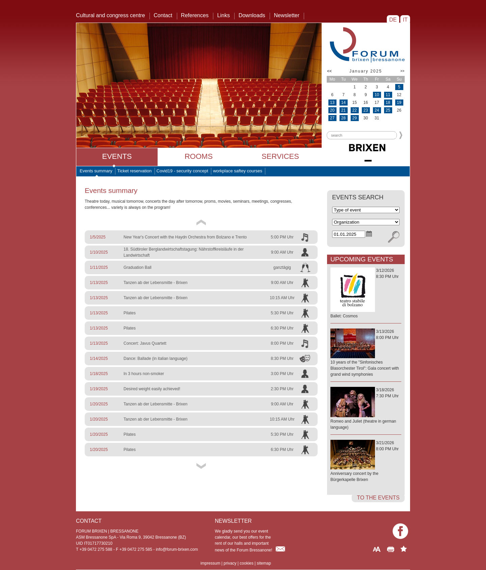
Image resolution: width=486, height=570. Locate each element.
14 (343, 102)
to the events (378, 498)
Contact (163, 15)
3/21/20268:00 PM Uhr (365, 461)
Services (280, 156)
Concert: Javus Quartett (145, 343)
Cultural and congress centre (110, 15)
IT (405, 20)
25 (388, 110)
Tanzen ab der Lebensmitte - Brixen (155, 282)
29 (354, 118)
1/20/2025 (99, 404)
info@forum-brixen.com (177, 549)
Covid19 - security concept (182, 170)
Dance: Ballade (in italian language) (155, 358)
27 (332, 118)
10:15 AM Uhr (282, 297)
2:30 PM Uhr (282, 389)
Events (117, 156)
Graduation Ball (138, 267)
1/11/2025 (99, 267)
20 (332, 110)
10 (377, 94)
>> (402, 71)
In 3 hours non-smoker (144, 373)
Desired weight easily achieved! (152, 389)
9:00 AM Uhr (282, 252)
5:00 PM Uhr (282, 237)
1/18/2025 (99, 373)
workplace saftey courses (237, 170)
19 (399, 102)
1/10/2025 (99, 252)
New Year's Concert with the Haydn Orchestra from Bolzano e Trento (185, 237)
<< (329, 71)
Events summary (96, 170)
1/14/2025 (99, 358)
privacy (229, 563)
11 (388, 94)
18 (388, 102)
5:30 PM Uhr (282, 313)
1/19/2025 (99, 389)
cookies (246, 563)
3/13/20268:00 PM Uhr (365, 353)
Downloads (252, 15)
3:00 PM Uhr (282, 373)
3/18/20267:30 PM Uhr (365, 409)
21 (343, 110)
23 (365, 110)
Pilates (130, 313)
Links (223, 15)
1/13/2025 (99, 282)
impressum (210, 563)
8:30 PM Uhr (282, 358)
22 (354, 110)
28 (343, 118)
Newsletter (286, 15)
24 (377, 110)
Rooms (199, 156)
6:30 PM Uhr (282, 328)
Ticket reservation (134, 170)
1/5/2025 (98, 237)
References (195, 15)
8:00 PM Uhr (282, 343)
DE (393, 20)
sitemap (264, 563)
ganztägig (282, 267)
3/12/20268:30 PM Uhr (365, 293)
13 (332, 102)
